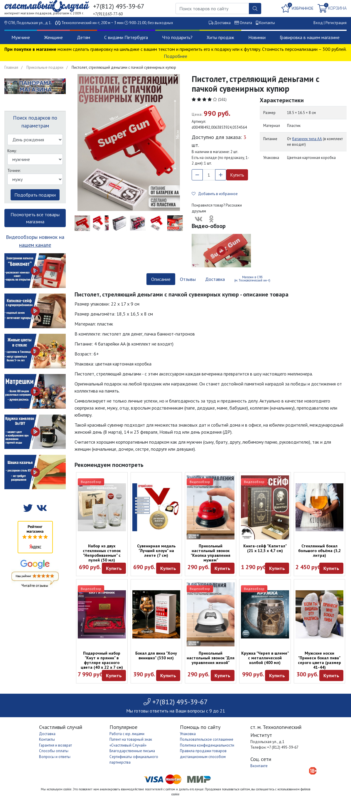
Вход (318, 22)
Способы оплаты (53, 750)
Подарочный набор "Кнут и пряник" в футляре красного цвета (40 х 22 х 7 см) (102, 660)
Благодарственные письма (132, 750)
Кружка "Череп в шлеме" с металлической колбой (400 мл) (265, 658)
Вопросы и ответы (54, 756)
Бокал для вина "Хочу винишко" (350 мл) (156, 655)
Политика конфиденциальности (207, 745)
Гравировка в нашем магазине (310, 37)
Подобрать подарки (35, 195)
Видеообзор (91, 482)
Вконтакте (259, 765)
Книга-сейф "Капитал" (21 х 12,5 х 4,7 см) (265, 548)
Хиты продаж (220, 37)
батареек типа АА (307, 138)
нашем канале (35, 245)
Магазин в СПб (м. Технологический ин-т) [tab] (252, 278)
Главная (11, 67)
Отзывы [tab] (188, 279)
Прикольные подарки (44, 67)
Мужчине (20, 37)
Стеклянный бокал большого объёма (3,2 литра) (319, 550)
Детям (83, 37)
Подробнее (175, 56)
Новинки (257, 37)
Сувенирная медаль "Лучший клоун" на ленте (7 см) (156, 550)
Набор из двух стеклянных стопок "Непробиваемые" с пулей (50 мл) (102, 553)
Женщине (53, 37)
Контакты (267, 22)
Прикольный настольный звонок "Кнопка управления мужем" (210, 553)
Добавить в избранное (215, 193)
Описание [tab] (161, 279)
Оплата (246, 22)
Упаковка (188, 733)
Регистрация (336, 22)
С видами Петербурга (126, 37)
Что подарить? (177, 37)
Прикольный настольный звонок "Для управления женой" (210, 658)
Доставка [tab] (215, 279)
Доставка (222, 22)
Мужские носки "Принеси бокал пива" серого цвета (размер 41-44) (319, 660)
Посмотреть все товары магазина (35, 218)
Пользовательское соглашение (206, 739)
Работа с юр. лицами (126, 733)
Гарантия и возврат (55, 745)
